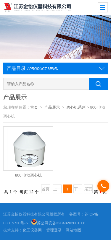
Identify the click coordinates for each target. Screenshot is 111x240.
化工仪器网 (32, 230)
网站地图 (73, 230)
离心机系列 (76, 107)
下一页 (78, 190)
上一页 (57, 190)
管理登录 (54, 230)
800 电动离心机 (28, 175)
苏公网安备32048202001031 (58, 223)
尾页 (88, 189)
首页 (34, 107)
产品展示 (52, 107)
